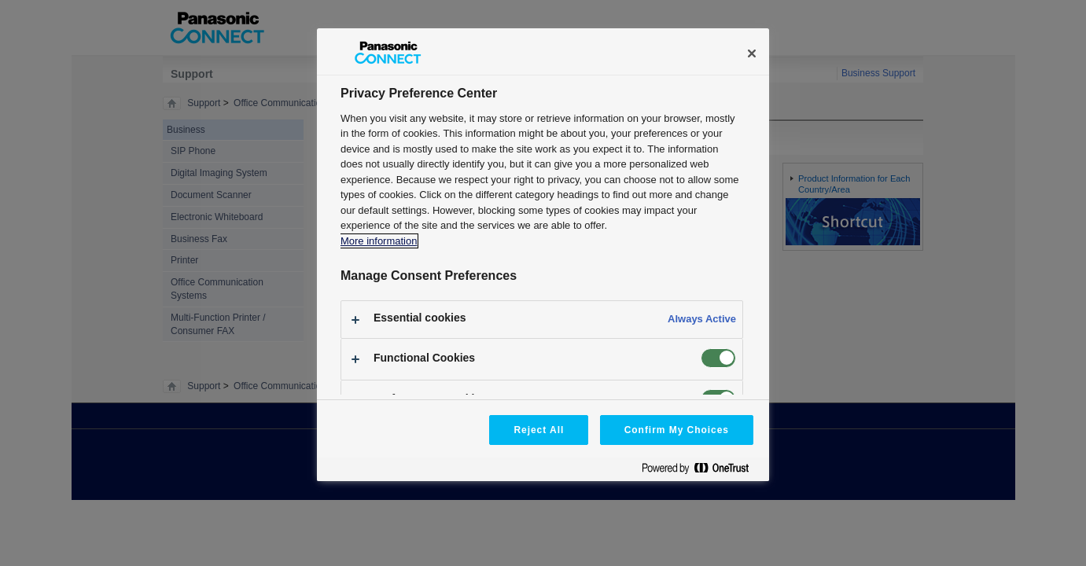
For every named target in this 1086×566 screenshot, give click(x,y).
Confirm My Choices (676, 430)
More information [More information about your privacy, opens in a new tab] (379, 241)
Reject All (539, 430)
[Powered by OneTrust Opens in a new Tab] (701, 471)
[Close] (751, 53)
